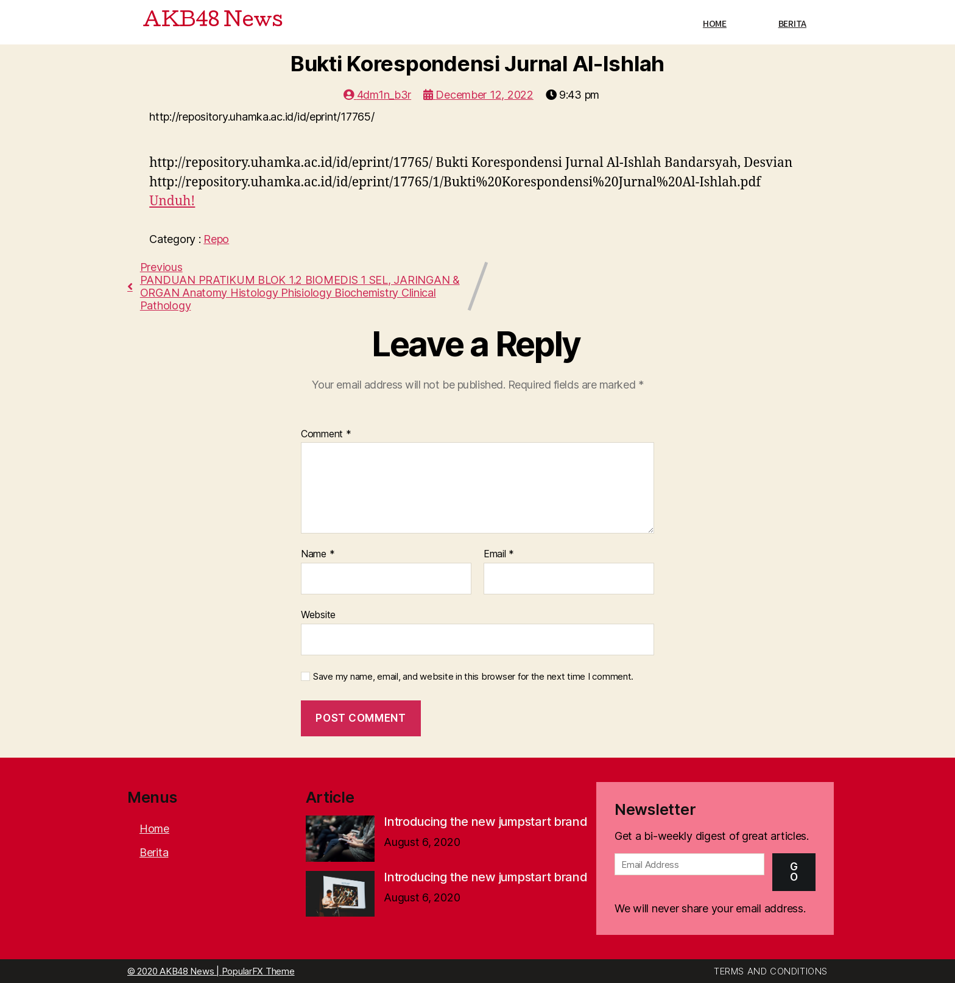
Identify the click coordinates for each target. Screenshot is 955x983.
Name (317, 554)
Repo (216, 239)
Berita (792, 23)
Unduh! (172, 201)
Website (318, 614)
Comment (326, 434)
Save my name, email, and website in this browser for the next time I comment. (473, 676)
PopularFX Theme (258, 971)
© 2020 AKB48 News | (174, 971)
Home (715, 23)
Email (499, 554)
